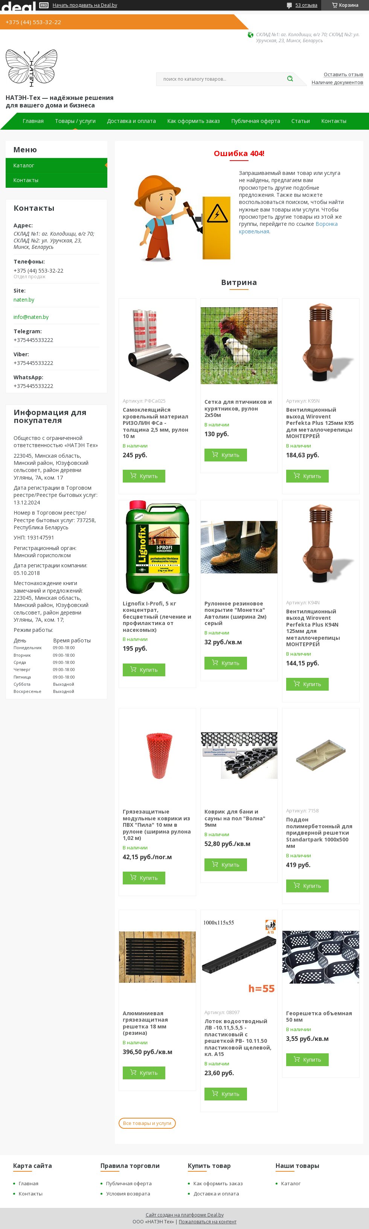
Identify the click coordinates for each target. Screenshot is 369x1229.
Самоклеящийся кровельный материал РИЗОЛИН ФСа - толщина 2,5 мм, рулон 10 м (155, 423)
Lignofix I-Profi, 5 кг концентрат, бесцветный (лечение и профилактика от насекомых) (157, 616)
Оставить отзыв (343, 74)
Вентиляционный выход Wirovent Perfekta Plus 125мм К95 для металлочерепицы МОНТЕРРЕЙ (320, 423)
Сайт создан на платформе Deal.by (185, 1215)
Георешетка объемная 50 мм (319, 1017)
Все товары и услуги (147, 1123)
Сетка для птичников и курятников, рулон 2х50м (238, 408)
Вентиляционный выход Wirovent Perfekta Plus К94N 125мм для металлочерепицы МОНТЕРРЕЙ (313, 628)
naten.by (24, 299)
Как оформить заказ (193, 121)
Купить (149, 476)
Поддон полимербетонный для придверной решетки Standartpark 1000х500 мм (319, 832)
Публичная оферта (255, 121)
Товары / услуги (75, 121)
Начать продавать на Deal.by (85, 5)
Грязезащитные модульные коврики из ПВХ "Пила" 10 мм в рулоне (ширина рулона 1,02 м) (157, 824)
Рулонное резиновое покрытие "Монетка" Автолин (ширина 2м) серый (235, 613)
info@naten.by (31, 317)
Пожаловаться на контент (207, 1221)
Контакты (333, 121)
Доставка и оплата (131, 121)
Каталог (23, 165)
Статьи (300, 121)
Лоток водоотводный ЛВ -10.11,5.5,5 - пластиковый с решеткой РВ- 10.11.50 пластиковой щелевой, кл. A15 (237, 1038)
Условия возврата (128, 1193)
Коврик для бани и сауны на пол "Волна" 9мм (234, 818)
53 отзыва (306, 5)
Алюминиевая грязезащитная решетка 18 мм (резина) (145, 1023)
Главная (33, 121)
